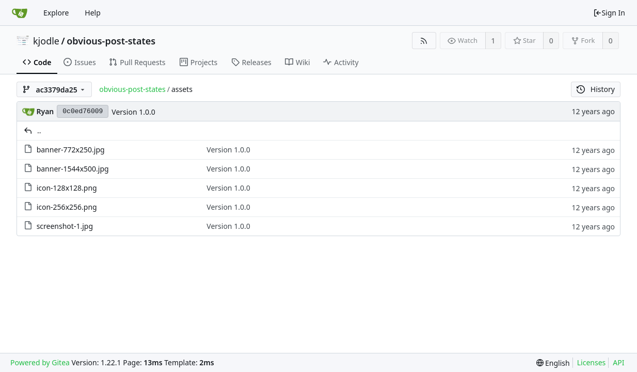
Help (93, 13)
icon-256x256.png (67, 207)
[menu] (553, 363)
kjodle (46, 41)
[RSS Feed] (424, 40)
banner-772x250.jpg (71, 149)
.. (39, 130)
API (618, 362)
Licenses (591, 362)
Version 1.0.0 (133, 112)
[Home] (19, 13)
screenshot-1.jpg (65, 226)
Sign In (609, 13)
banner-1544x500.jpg (73, 169)
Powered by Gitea (40, 362)
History (596, 89)
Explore (56, 13)
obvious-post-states (111, 41)
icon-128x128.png (67, 188)
